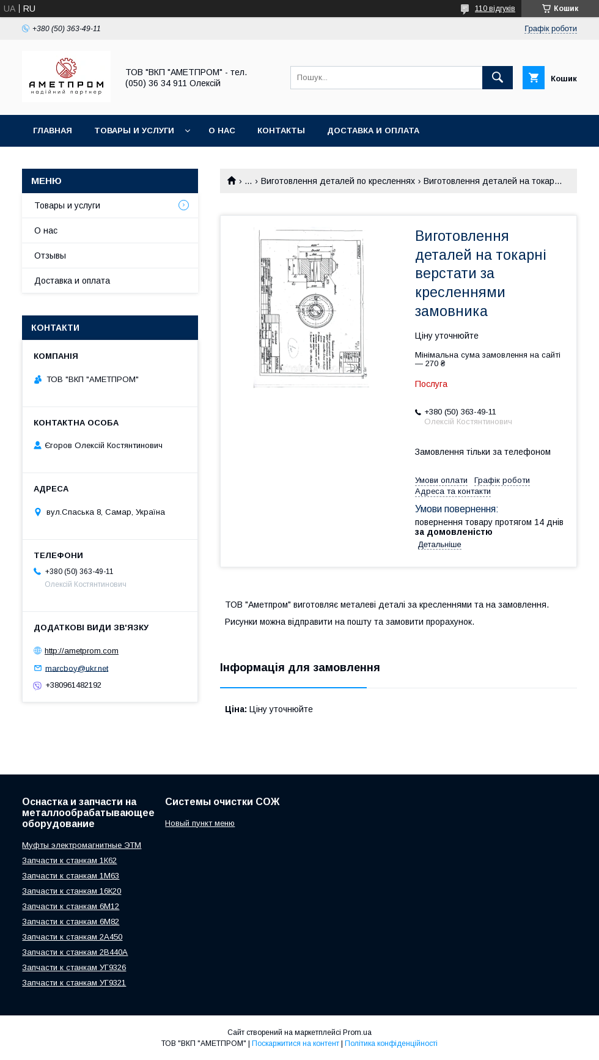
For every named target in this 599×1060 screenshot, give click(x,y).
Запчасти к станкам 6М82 (70, 921)
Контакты (281, 130)
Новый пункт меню (200, 823)
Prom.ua (357, 1032)
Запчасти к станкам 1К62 (69, 860)
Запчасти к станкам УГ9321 (74, 982)
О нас (221, 130)
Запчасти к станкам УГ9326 (74, 967)
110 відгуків (495, 8)
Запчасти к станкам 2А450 (72, 936)
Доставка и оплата (373, 130)
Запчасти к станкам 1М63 (70, 875)
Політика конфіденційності (391, 1043)
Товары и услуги (134, 130)
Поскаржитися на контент (295, 1043)
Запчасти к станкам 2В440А (75, 952)
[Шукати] (497, 77)
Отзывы (50, 255)
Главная (52, 130)
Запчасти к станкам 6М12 (70, 906)
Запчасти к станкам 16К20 (71, 891)
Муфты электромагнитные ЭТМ (81, 845)
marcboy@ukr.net (76, 667)
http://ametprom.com (82, 650)
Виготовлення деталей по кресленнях (338, 181)
